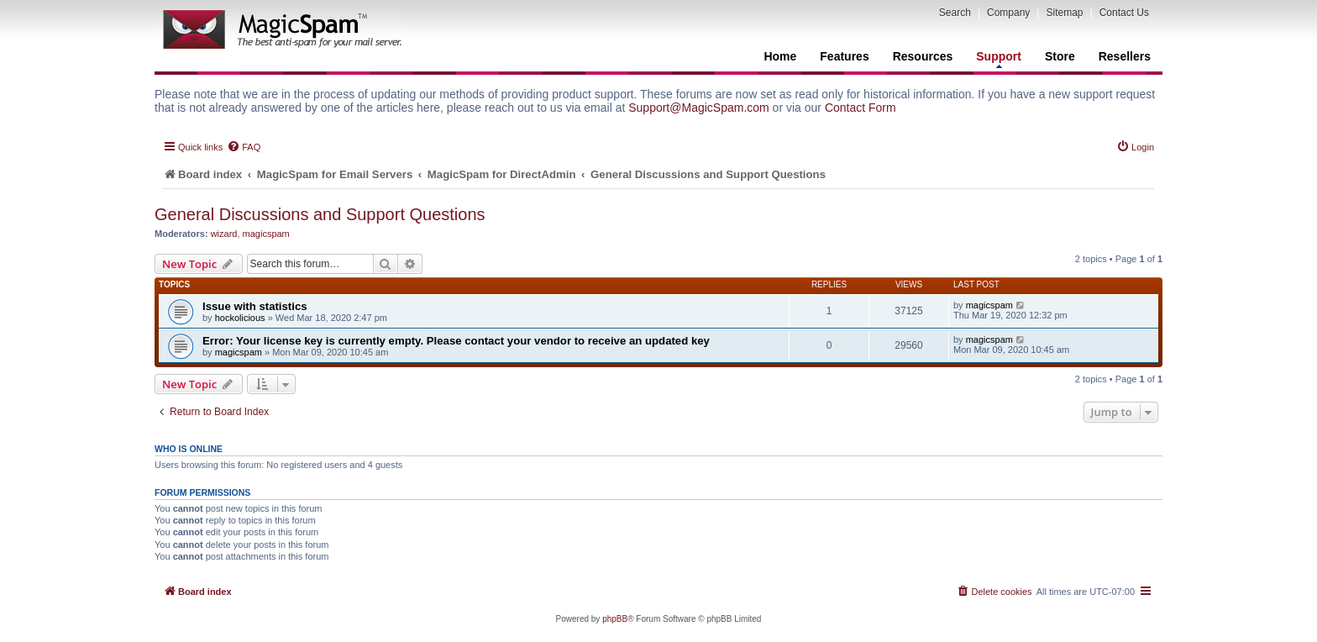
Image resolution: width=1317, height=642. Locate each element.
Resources (923, 56)
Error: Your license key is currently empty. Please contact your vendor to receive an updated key (456, 340)
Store (1060, 56)
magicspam (266, 234)
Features (844, 56)
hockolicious (240, 318)
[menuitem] (243, 147)
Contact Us (1124, 12)
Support (998, 59)
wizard (224, 234)
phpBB (614, 619)
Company (1008, 12)
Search (955, 12)
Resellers (1125, 56)
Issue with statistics (254, 306)
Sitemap (1064, 12)
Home (779, 56)
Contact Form (860, 107)
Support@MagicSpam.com (698, 107)
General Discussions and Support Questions (320, 214)
